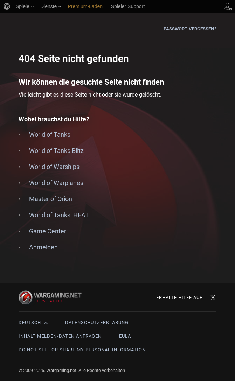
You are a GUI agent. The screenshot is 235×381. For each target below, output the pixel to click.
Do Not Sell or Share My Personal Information (82, 349)
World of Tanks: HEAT (59, 215)
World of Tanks (49, 134)
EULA (125, 336)
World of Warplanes (56, 182)
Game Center (47, 231)
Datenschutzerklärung (97, 322)
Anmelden (43, 247)
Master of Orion (50, 199)
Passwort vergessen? (190, 28)
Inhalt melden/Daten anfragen (60, 336)
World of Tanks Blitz (56, 150)
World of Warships (54, 166)
